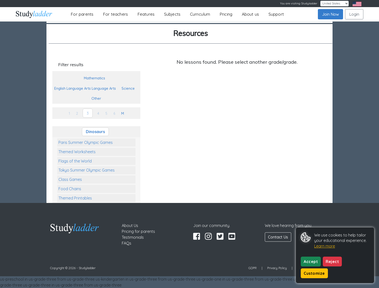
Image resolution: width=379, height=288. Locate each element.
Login (354, 14)
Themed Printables (75, 198)
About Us (130, 225)
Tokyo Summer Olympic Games (86, 170)
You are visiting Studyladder (298, 3)
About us (250, 14)
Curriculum (200, 14)
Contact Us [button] (278, 237)
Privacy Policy (277, 268)
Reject (332, 261)
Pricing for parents (138, 231)
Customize (314, 273)
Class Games (70, 179)
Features (146, 14)
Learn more (324, 246)
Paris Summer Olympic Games (85, 142)
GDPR (252, 268)
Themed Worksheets (77, 151)
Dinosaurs (95, 131)
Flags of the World (75, 161)
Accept (311, 261)
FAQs (126, 243)
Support (276, 14)
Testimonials (133, 237)
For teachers (115, 14)
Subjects (172, 14)
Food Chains (69, 188)
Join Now (330, 14)
